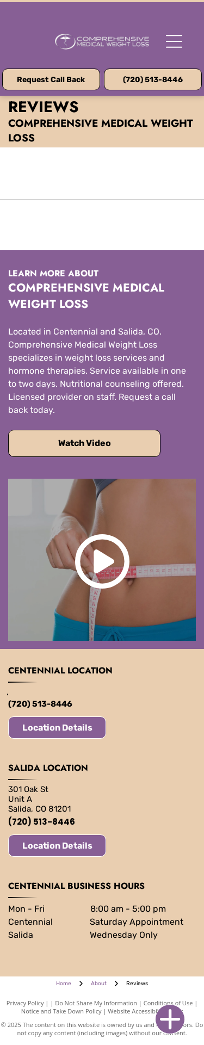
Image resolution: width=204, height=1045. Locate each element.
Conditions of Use (168, 1003)
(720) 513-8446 (40, 704)
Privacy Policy (25, 1003)
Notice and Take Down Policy (61, 1011)
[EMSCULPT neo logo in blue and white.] (55, 225)
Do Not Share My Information (96, 1003)
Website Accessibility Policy (145, 1011)
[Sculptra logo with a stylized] (149, 225)
